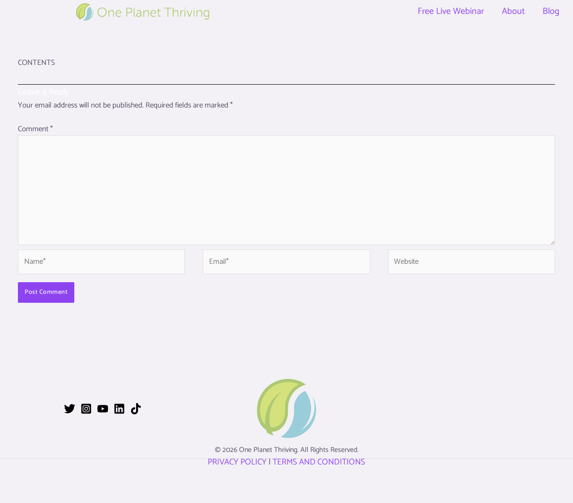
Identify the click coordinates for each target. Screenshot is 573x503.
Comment (35, 129)
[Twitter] (69, 408)
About (513, 11)
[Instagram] (86, 408)
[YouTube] (102, 408)
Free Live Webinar (451, 11)
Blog (551, 11)
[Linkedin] (119, 408)
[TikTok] (135, 408)
